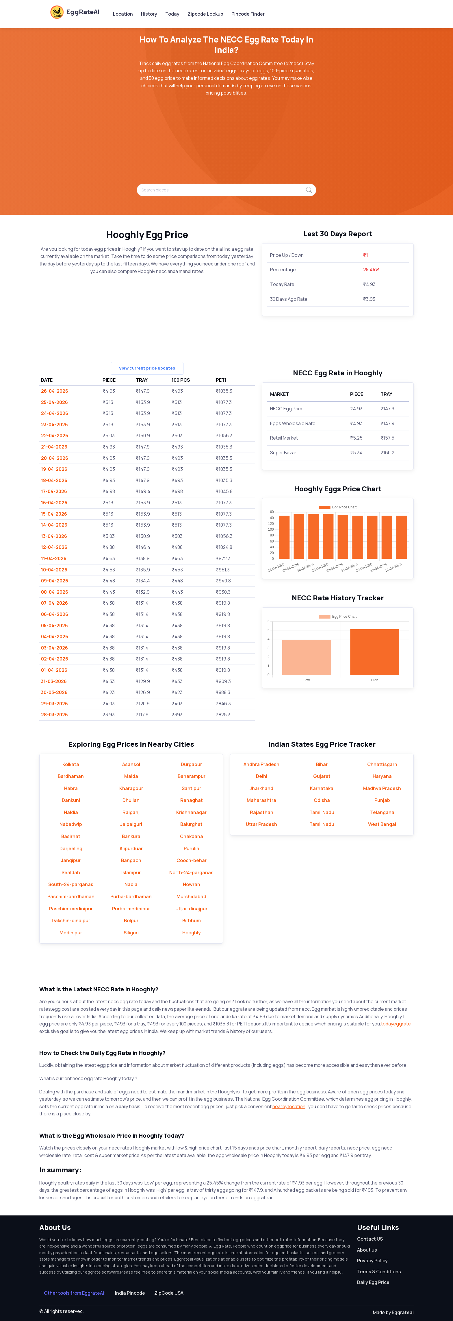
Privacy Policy (372, 1260)
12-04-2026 (54, 547)
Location (123, 14)
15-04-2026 (54, 514)
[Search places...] (226, 190)
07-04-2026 (54, 603)
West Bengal (382, 824)
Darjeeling (71, 848)
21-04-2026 (54, 447)
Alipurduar (131, 848)
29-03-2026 (54, 703)
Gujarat (322, 776)
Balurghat (191, 824)
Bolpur (131, 920)
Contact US (370, 1239)
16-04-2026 (54, 502)
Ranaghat (191, 800)
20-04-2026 (54, 458)
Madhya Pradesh (382, 788)
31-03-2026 (54, 681)
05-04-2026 (54, 625)
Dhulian (131, 800)
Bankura (131, 836)
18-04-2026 (54, 480)
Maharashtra (261, 800)
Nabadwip (71, 824)
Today (172, 14)
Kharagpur (131, 788)
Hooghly (191, 932)
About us (367, 1250)
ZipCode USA (168, 1293)
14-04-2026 (54, 525)
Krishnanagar (191, 812)
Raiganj (131, 812)
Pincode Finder (248, 14)
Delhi (261, 776)
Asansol (131, 764)
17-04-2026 (54, 491)
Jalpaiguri (131, 824)
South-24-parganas (70, 884)
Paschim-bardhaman (70, 896)
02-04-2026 (54, 659)
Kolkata (70, 764)
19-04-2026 (54, 469)
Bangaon (131, 860)
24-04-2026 (54, 413)
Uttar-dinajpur (191, 908)
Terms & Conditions (379, 1271)
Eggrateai (403, 1312)
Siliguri (131, 932)
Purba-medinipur (131, 908)
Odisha (322, 800)
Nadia (131, 884)
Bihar (322, 764)
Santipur (191, 788)
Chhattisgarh (382, 764)
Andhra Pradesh (261, 764)
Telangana (382, 812)
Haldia (71, 812)
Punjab (382, 800)
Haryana (382, 776)
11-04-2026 (53, 558)
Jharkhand (261, 788)
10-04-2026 (54, 570)
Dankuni (71, 800)
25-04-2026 (54, 402)
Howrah (191, 884)
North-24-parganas (191, 872)
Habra (71, 788)
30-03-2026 (54, 692)
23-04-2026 (54, 424)
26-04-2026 (54, 391)
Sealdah (71, 872)
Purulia (191, 848)
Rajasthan (261, 812)
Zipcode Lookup (205, 14)
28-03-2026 (54, 714)
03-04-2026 (54, 648)
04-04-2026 (54, 636)
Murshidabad (191, 896)
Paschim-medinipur (71, 908)
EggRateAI (75, 12)
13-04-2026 (54, 536)
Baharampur (191, 776)
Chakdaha (191, 836)
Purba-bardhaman (131, 896)
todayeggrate (396, 1024)
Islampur (131, 872)
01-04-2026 (54, 670)
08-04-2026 (54, 592)
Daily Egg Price (373, 1282)
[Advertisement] (226, 143)
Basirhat (70, 836)
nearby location (288, 1106)
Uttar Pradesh (261, 824)
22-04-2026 (54, 435)
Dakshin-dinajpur (71, 920)
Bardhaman (71, 776)
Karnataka (321, 788)
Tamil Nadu (321, 812)
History (149, 14)
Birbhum (191, 920)
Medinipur (71, 932)
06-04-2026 (54, 614)
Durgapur (191, 764)
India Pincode (130, 1293)
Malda (131, 776)
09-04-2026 (54, 581)
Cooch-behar (192, 860)
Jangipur (71, 860)
